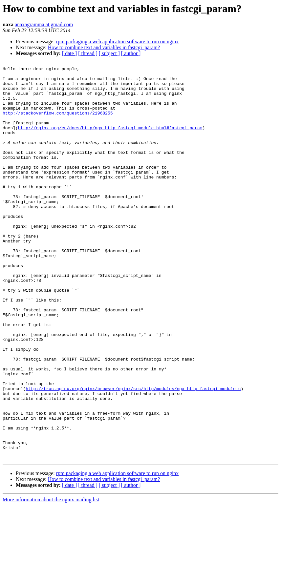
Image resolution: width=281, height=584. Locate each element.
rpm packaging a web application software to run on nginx (117, 41)
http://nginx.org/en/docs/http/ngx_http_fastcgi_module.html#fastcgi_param (110, 140)
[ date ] (69, 53)
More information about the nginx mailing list (51, 578)
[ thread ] (87, 53)
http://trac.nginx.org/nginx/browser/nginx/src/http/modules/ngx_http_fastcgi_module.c (133, 453)
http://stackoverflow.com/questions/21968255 (58, 123)
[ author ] (131, 53)
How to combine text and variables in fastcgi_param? (104, 47)
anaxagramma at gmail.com (44, 24)
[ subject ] (109, 53)
